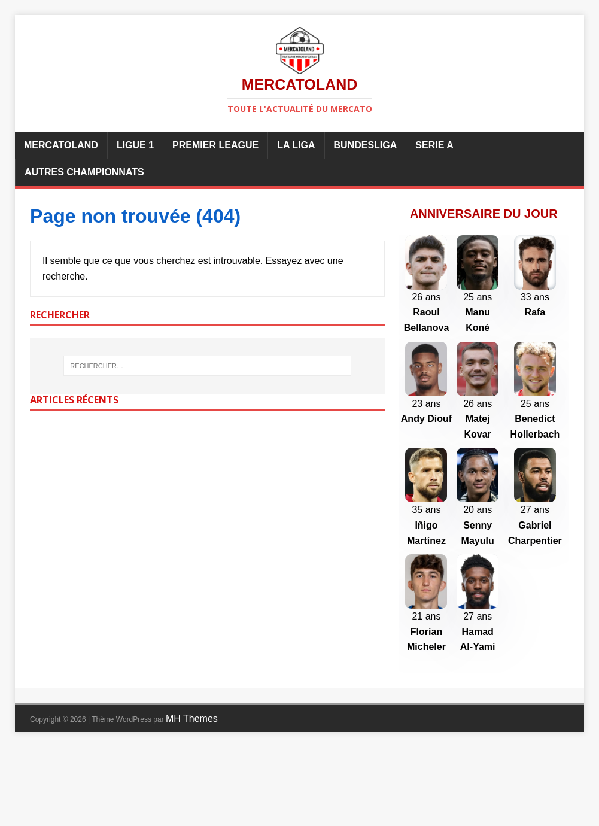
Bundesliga (365, 145)
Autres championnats (84, 172)
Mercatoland (61, 145)
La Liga (296, 145)
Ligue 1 (135, 145)
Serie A (434, 145)
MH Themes (192, 797)
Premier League (215, 145)
